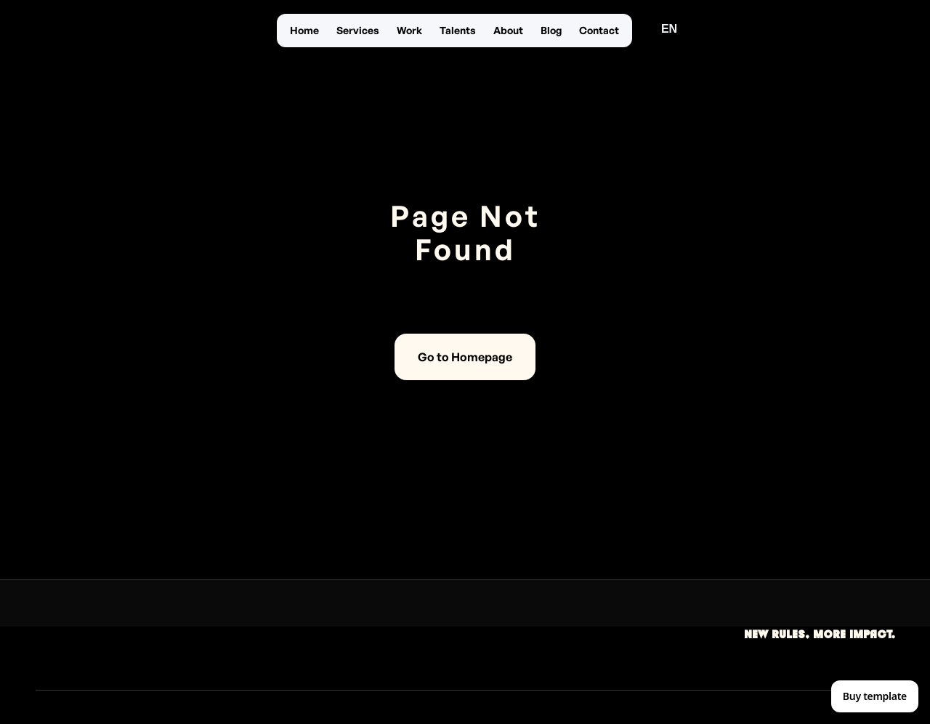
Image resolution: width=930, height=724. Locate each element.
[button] (669, 29)
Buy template (875, 696)
